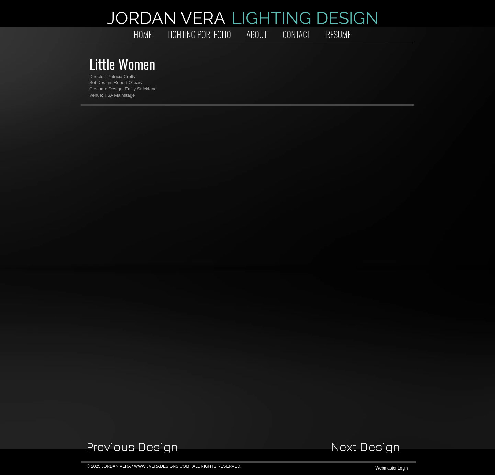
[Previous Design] (132, 447)
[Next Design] (365, 447)
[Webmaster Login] (392, 468)
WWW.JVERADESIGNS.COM (161, 466)
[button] (138, 164)
